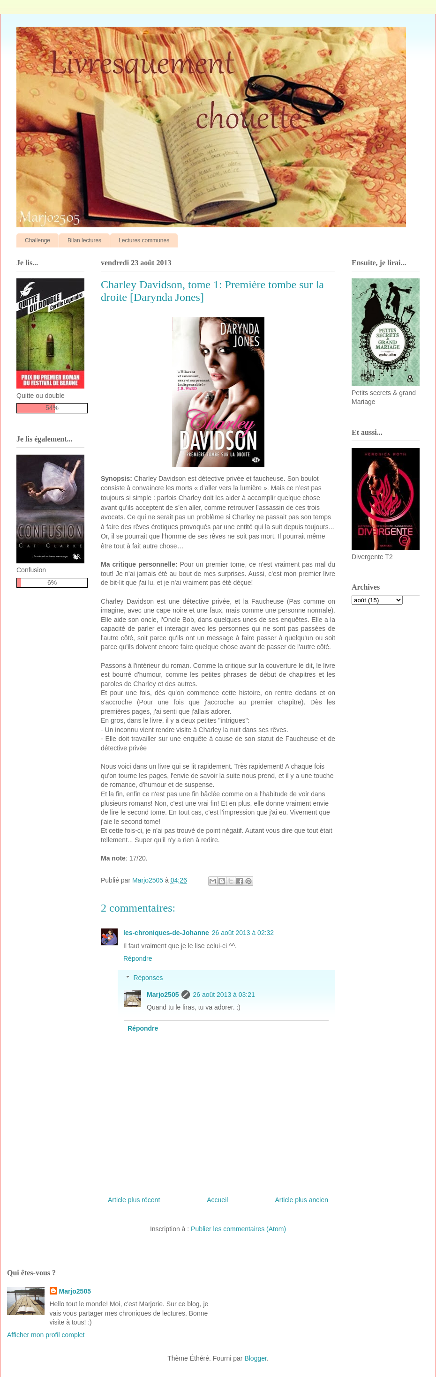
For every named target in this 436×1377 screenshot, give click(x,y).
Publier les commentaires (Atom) (238, 1229)
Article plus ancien (301, 1200)
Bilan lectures (84, 240)
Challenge (37, 240)
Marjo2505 (163, 994)
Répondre (137, 958)
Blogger (255, 1358)
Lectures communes (144, 240)
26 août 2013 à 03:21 (224, 994)
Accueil (217, 1200)
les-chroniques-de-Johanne (166, 932)
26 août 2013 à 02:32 (243, 932)
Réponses (148, 977)
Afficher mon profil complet (45, 1335)
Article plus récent (134, 1200)
